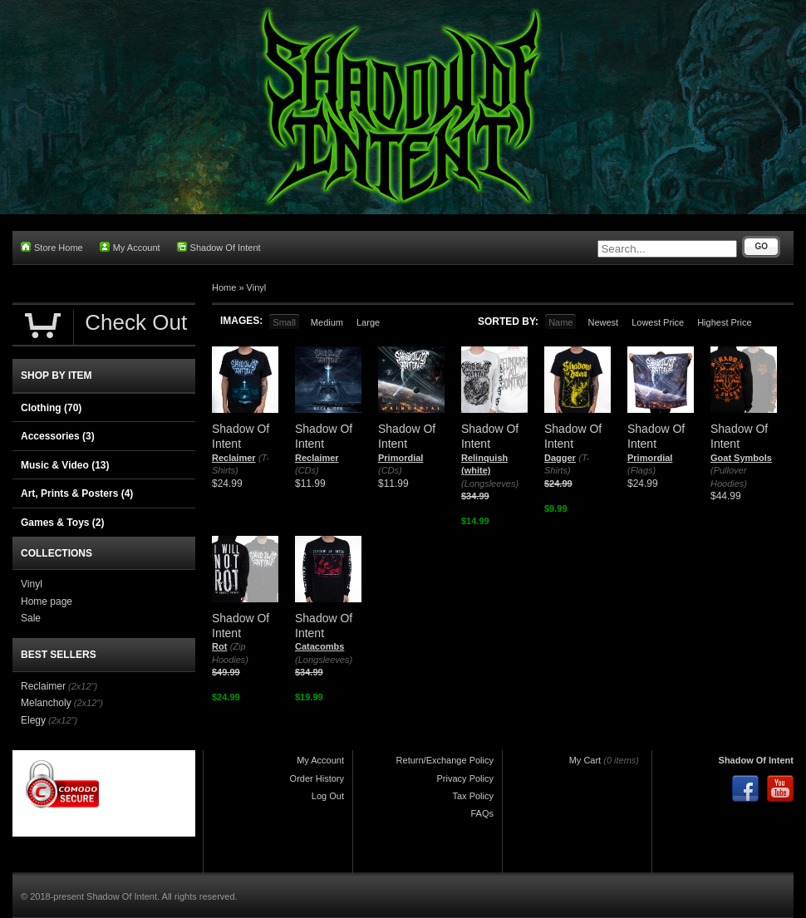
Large (368, 322)
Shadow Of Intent (219, 247)
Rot (219, 646)
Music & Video (65, 465)
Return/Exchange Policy (445, 760)
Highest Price (724, 322)
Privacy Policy (465, 778)
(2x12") (82, 686)
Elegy (33, 720)
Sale (31, 618)
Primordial (400, 458)
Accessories (58, 436)
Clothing (51, 408)
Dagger (560, 458)
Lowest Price (658, 322)
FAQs (482, 813)
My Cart (585, 760)
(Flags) (641, 470)
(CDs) (307, 470)
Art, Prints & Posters (77, 493)
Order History (317, 778)
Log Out (328, 796)
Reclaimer (234, 458)
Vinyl (257, 287)
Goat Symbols (741, 458)
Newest (602, 322)
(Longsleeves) (489, 483)
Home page (46, 601)
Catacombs (319, 646)
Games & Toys (62, 522)
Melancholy (46, 703)
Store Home (52, 247)
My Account (130, 247)
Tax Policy (473, 796)
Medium (327, 322)
